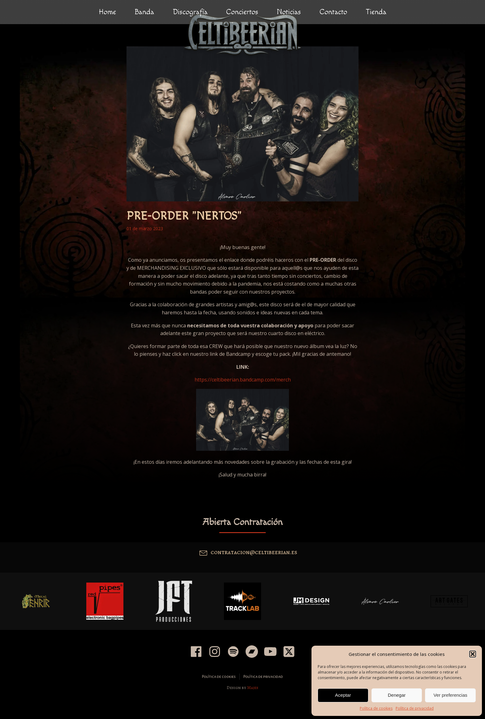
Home (107, 12)
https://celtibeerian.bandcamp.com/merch (243, 379)
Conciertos (242, 12)
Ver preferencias (450, 695)
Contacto (333, 12)
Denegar (397, 695)
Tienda (376, 12)
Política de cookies (376, 708)
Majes (252, 688)
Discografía (190, 12)
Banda (144, 12)
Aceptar (343, 695)
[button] (473, 654)
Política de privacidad (415, 708)
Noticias (289, 12)
